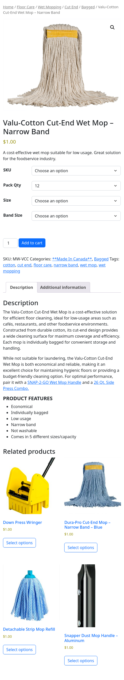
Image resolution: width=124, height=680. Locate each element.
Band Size (12, 215)
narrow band (66, 265)
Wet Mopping (49, 6)
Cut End (71, 6)
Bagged (88, 6)
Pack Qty (12, 185)
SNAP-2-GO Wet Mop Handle (54, 382)
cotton (9, 265)
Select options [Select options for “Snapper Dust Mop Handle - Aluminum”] (81, 660)
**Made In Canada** (72, 259)
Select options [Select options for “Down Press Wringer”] (19, 543)
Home (8, 6)
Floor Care (26, 6)
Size (7, 200)
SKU (7, 170)
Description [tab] (21, 287)
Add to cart (32, 243)
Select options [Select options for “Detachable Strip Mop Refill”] (19, 649)
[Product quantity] (10, 243)
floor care (43, 265)
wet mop (88, 265)
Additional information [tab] (63, 287)
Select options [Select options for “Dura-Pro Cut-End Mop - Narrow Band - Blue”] (81, 547)
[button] (112, 27)
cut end (24, 265)
